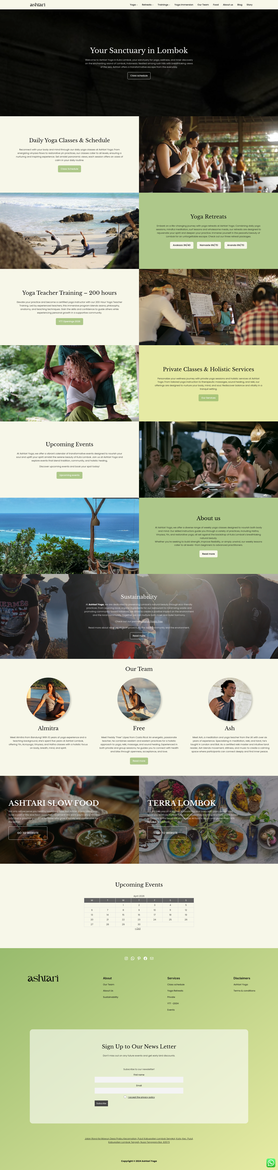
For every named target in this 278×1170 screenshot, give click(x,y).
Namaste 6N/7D (209, 245)
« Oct (138, 928)
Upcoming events (69, 475)
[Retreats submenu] (148, 5)
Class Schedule (69, 168)
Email (139, 1085)
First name (139, 1074)
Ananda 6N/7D (235, 245)
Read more (208, 553)
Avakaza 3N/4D (182, 245)
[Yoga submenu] (134, 5)
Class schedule (139, 75)
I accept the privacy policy (141, 1097)
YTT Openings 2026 (69, 321)
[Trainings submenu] (164, 5)
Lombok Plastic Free (152, 621)
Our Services (208, 397)
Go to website (28, 833)
